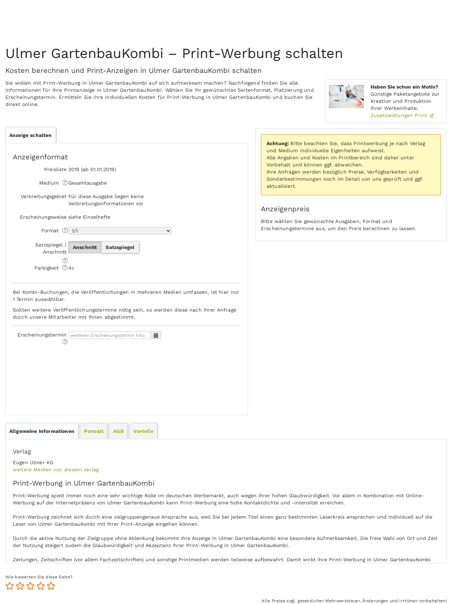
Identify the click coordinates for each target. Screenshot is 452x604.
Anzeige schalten (30, 135)
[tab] (41, 431)
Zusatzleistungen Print (399, 115)
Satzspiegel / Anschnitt (51, 248)
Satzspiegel (120, 247)
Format (50, 230)
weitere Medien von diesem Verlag (56, 469)
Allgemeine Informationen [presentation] (41, 431)
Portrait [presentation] (93, 431)
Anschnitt (85, 247)
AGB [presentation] (118, 431)
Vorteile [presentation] (143, 431)
